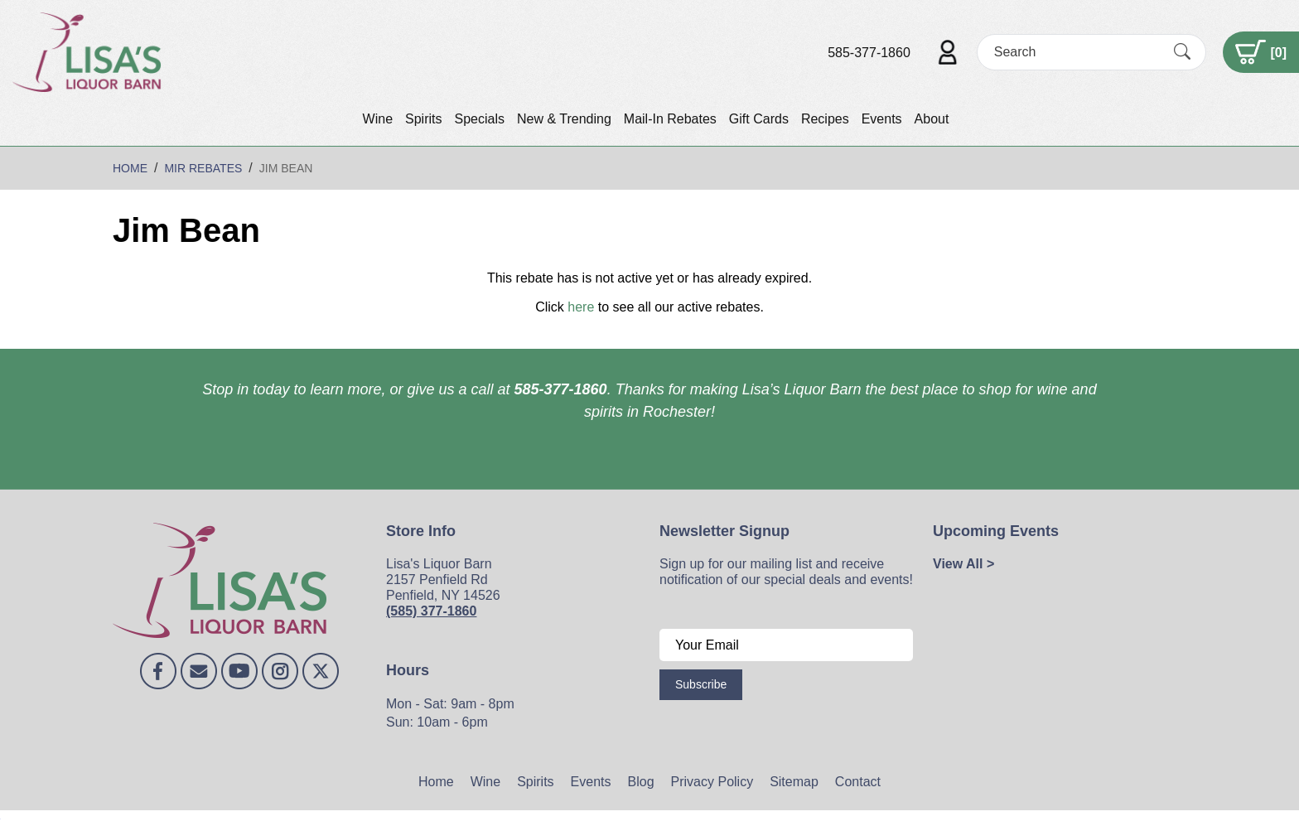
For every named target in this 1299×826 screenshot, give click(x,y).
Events (882, 119)
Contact (858, 782)
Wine (378, 119)
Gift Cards (759, 119)
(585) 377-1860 (431, 611)
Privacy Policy (712, 782)
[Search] (1077, 52)
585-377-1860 (869, 53)
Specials (479, 119)
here (580, 307)
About (932, 119)
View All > (963, 564)
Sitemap (794, 782)
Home (436, 782)
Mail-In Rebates (670, 119)
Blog (641, 782)
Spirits (423, 119)
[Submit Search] (1182, 52)
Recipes (825, 119)
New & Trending (564, 119)
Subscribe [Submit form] (701, 684)
